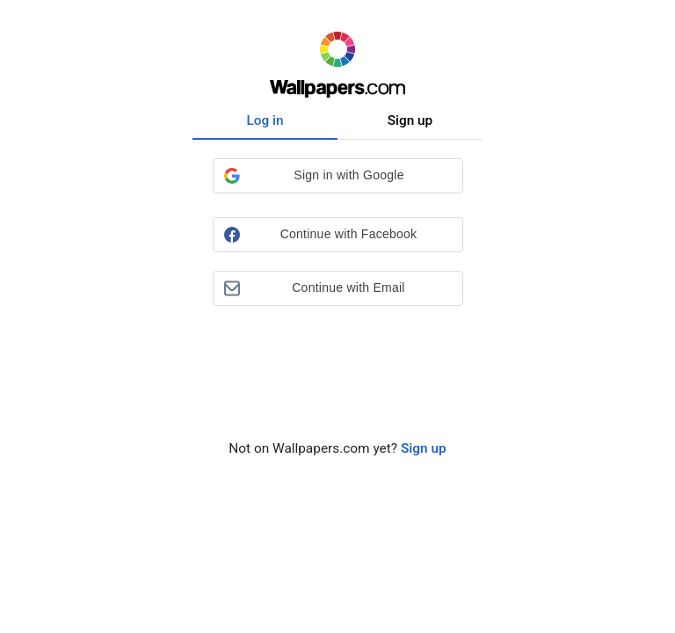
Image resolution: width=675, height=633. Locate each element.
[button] (338, 175)
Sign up (410, 120)
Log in (264, 120)
